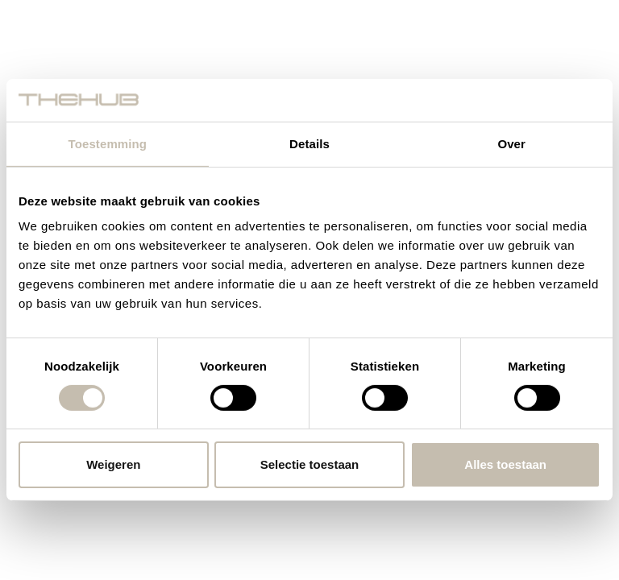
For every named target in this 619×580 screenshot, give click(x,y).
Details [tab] (309, 143)
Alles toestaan (505, 464)
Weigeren (113, 464)
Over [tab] (511, 143)
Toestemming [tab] (108, 143)
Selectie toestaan (309, 464)
